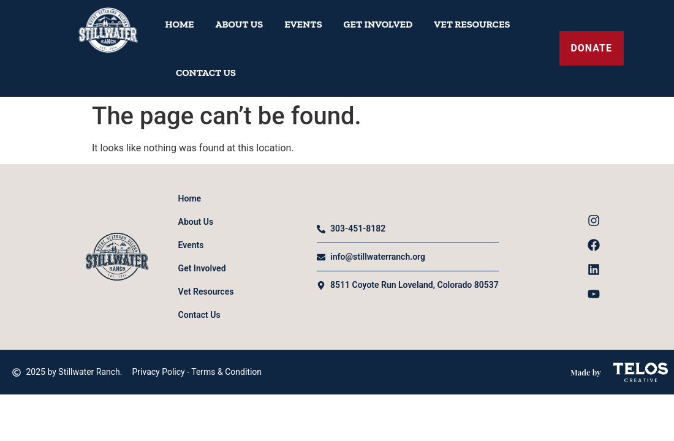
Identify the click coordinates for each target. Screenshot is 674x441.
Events (303, 24)
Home (179, 24)
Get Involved (378, 24)
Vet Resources (472, 24)
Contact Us (206, 72)
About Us (239, 24)
